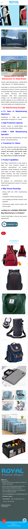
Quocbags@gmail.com (10, 494)
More (3, 233)
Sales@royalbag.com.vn (22, 494)
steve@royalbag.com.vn (19, 499)
